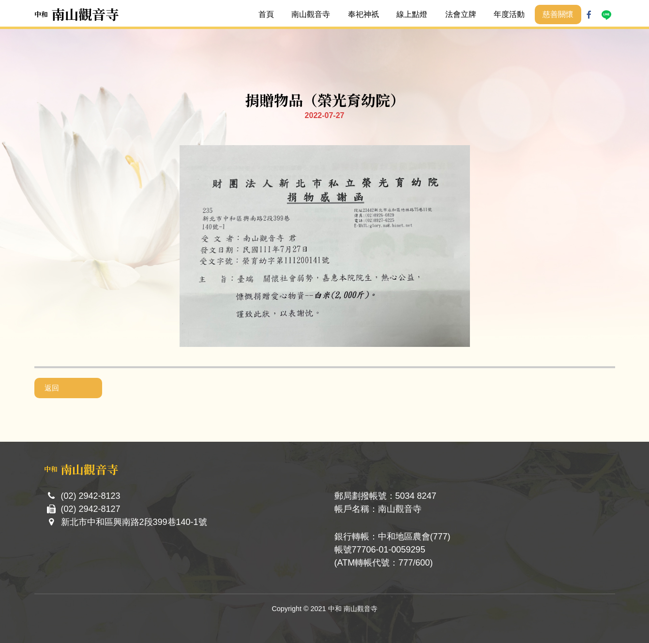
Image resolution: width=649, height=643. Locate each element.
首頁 (266, 14)
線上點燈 (411, 14)
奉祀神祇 (363, 14)
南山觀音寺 (310, 14)
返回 (52, 388)
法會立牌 (460, 14)
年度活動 (509, 14)
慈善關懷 (558, 14)
